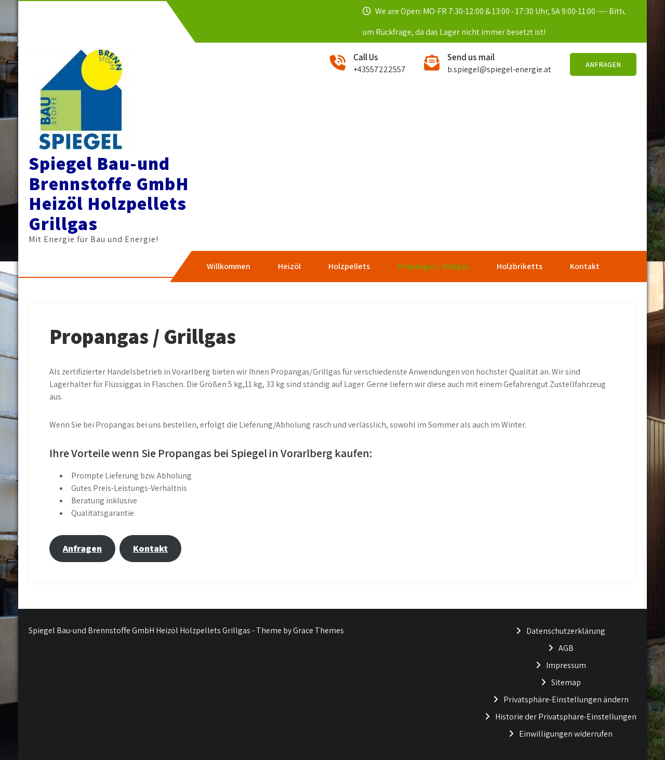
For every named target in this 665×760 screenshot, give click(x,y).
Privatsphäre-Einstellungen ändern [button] (566, 699)
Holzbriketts (519, 266)
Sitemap (566, 682)
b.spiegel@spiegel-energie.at (499, 69)
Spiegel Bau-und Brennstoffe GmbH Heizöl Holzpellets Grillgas (109, 193)
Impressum (566, 665)
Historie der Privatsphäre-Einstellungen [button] (565, 716)
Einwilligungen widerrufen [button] (566, 733)
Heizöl (289, 266)
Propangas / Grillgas (433, 266)
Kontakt (585, 266)
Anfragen (603, 64)
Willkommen (228, 266)
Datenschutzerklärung (565, 630)
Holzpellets (349, 266)
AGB (566, 648)
